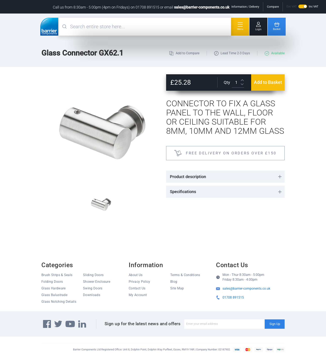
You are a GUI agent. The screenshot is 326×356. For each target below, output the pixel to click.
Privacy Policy (139, 282)
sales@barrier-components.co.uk (201, 7)
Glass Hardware (53, 288)
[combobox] (150, 27)
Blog (173, 282)
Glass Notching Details (58, 302)
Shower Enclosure (96, 282)
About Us (136, 275)
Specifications (183, 191)
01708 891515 (233, 297)
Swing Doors (92, 288)
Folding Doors (52, 282)
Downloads (91, 295)
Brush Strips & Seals (56, 275)
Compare (273, 6)
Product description (188, 176)
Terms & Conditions (185, 275)
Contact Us (137, 288)
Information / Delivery (245, 6)
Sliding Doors (93, 275)
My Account (138, 295)
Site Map (177, 288)
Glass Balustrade (54, 295)
